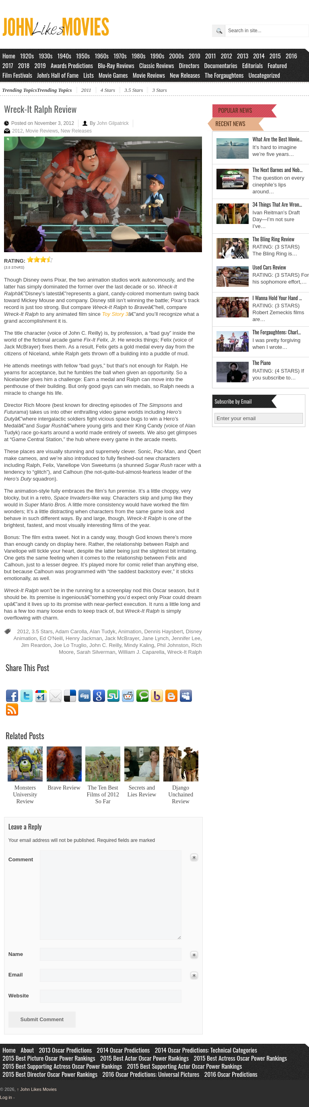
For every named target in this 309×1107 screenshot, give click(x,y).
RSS (12, 709)
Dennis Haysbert (163, 631)
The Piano (262, 363)
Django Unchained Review (180, 794)
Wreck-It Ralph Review (40, 108)
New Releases (185, 74)
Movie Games (113, 74)
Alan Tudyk (102, 631)
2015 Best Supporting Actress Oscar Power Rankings (62, 1066)
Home (8, 55)
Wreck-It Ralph (184, 652)
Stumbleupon (113, 696)
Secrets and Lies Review (141, 791)
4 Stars (108, 90)
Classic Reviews (156, 65)
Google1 (41, 696)
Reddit (128, 696)
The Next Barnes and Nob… (278, 170)
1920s (27, 55)
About (27, 1050)
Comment (21, 857)
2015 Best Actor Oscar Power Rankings (144, 1058)
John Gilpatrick (112, 123)
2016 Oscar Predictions (231, 1074)
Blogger (171, 696)
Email (55, 696)
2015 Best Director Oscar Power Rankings (49, 1074)
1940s (64, 55)
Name (21, 954)
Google (99, 696)
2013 (242, 55)
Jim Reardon (36, 645)
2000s (176, 55)
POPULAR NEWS (235, 110)
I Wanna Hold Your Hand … (277, 298)
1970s (120, 55)
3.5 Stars (133, 90)
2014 (258, 55)
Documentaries (220, 65)
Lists (88, 74)
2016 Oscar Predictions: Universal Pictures (150, 1074)
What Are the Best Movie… (278, 139)
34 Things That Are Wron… (277, 204)
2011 (210, 55)
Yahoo (156, 696)
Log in (6, 1097)
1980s (139, 55)
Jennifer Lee (185, 638)
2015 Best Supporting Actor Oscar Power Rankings (184, 1066)
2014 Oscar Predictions (123, 1050)
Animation (129, 631)
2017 (7, 65)
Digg (84, 696)
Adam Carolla (71, 631)
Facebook (12, 696)
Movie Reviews (149, 74)
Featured (277, 65)
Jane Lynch (155, 638)
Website (18, 996)
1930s (45, 55)
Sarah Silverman (95, 652)
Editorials (252, 65)
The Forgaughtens (224, 74)
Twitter (26, 696)
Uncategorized (264, 74)
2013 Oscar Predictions (65, 1050)
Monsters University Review (25, 794)
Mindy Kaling (139, 645)
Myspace (185, 696)
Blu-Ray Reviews (116, 65)
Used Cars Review (269, 267)
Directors (189, 65)
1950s (83, 55)
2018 (23, 65)
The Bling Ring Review (274, 239)
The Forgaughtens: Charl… (277, 332)
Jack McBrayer (122, 638)
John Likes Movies (37, 1089)
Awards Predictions (72, 65)
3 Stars (159, 90)
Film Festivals (17, 74)
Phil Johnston (172, 645)
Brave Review (63, 787)
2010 (194, 55)
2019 (40, 65)
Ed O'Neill (50, 638)
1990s (157, 55)
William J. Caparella (141, 652)
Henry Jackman (84, 638)
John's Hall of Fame (57, 74)
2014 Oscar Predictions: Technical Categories (206, 1050)
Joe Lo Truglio (70, 645)
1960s (102, 55)
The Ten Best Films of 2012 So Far (103, 794)
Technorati (142, 696)
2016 (291, 55)
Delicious (70, 696)
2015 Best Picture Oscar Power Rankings (48, 1058)
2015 (275, 55)
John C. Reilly (105, 645)
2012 (226, 55)
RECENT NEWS (230, 123)
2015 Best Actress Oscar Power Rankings (240, 1058)
